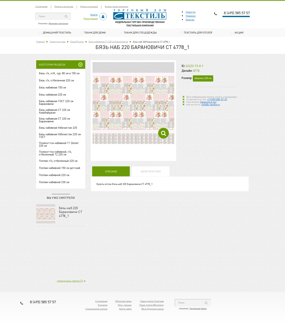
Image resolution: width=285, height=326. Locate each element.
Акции (239, 32)
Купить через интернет (116, 6)
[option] (133, 104)
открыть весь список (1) (70, 281)
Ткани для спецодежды (140, 32)
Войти (94, 14)
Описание (111, 171)
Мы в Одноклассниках (152, 309)
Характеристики (151, 171)
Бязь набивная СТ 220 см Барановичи (108, 42)
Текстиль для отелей (198, 32)
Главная (40, 42)
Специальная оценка (96, 309)
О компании (41, 6)
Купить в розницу (89, 6)
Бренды (190, 19)
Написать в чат (208, 102)
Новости (190, 11)
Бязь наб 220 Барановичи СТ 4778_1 (70, 212)
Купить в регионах (64, 6)
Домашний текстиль (57, 32)
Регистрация (90, 18)
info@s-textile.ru (211, 104)
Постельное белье (198, 309)
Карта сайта (125, 309)
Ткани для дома (95, 32)
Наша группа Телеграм (152, 301)
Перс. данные (125, 305)
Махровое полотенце (58, 23)
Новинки (191, 15)
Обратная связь (123, 301)
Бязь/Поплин (77, 42)
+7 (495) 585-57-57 (217, 99)
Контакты (102, 305)
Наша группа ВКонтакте (151, 305)
